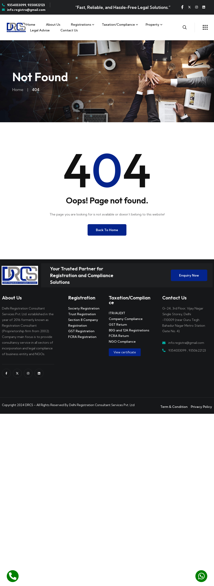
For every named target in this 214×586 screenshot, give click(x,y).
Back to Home (107, 230)
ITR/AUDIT (117, 313)
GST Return (118, 324)
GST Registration (81, 331)
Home (30, 24)
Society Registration (83, 308)
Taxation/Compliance (118, 24)
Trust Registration (82, 314)
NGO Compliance (122, 341)
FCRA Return (119, 336)
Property (152, 24)
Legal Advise (40, 30)
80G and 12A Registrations (129, 330)
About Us (53, 24)
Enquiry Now (189, 275)
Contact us (69, 30)
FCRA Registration (82, 337)
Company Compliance (126, 319)
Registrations (81, 24)
